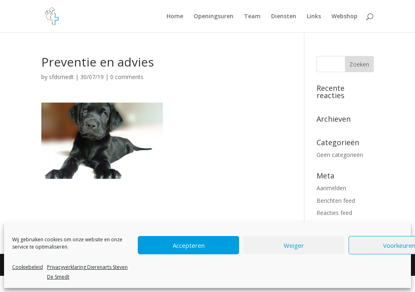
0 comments (126, 77)
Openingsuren (213, 16)
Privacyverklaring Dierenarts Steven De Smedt (87, 272)
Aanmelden (331, 188)
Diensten (283, 16)
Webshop (344, 16)
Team (252, 16)
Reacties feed (334, 213)
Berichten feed (336, 200)
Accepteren (189, 245)
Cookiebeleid (27, 267)
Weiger (294, 245)
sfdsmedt (61, 77)
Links (314, 16)
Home (175, 16)
